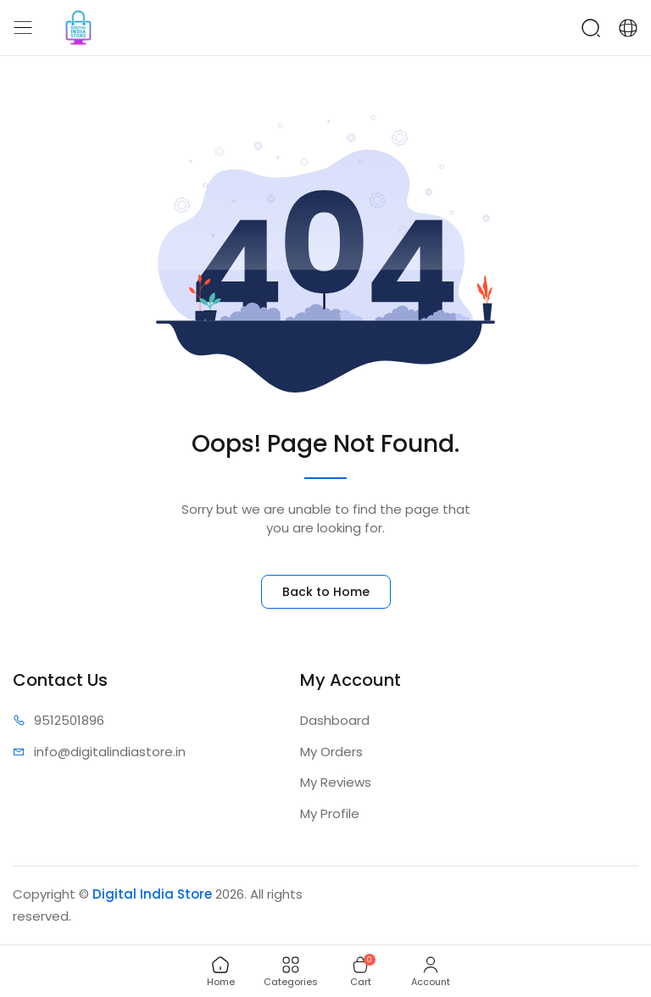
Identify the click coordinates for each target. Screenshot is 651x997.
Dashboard (335, 720)
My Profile (329, 813)
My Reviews (335, 782)
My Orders (331, 751)
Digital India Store (152, 894)
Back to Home (326, 591)
